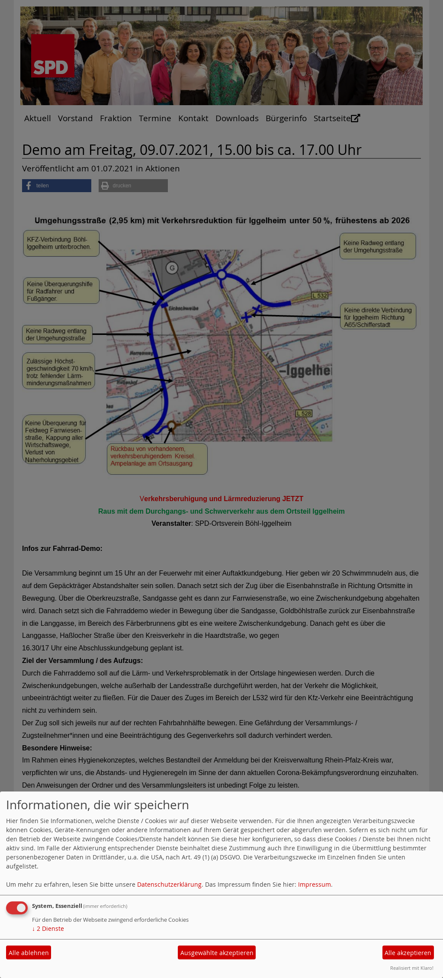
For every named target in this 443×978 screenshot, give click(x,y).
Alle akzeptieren (408, 953)
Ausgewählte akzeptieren (217, 953)
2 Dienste (48, 928)
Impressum (314, 884)
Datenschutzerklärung (169, 884)
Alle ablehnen (29, 953)
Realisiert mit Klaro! (411, 968)
